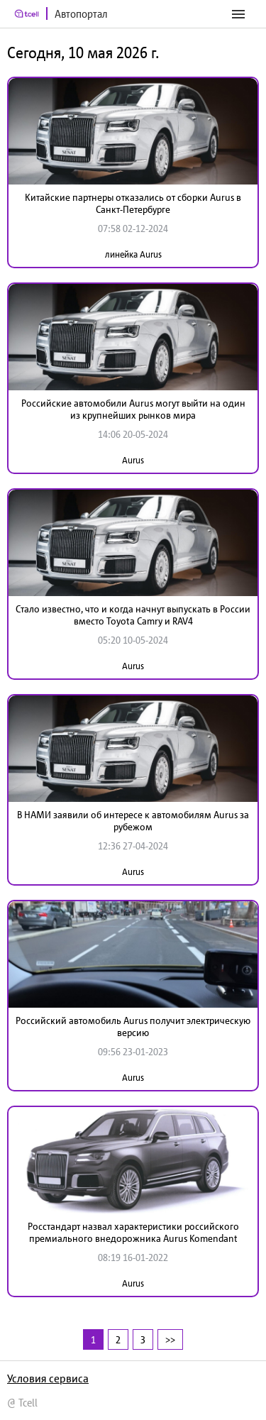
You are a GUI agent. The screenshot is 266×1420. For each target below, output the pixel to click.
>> (170, 1339)
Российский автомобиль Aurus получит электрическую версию (133, 1026)
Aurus (133, 460)
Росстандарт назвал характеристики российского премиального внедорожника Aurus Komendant (133, 1232)
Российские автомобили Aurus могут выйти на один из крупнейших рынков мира (133, 409)
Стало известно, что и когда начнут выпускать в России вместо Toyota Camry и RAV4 (133, 615)
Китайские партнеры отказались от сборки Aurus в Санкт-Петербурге (133, 203)
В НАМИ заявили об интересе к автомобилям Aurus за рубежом (133, 820)
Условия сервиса (48, 1378)
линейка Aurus (133, 254)
